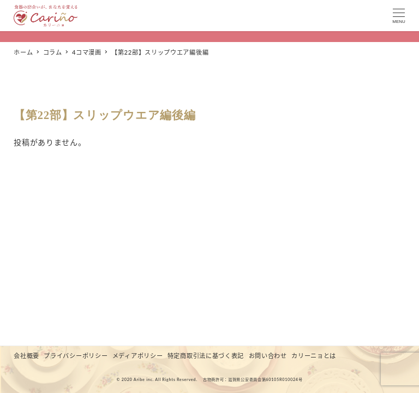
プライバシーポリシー (75, 355)
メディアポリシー (137, 355)
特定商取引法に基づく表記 (205, 355)
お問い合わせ (268, 355)
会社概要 (26, 355)
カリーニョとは (313, 355)
